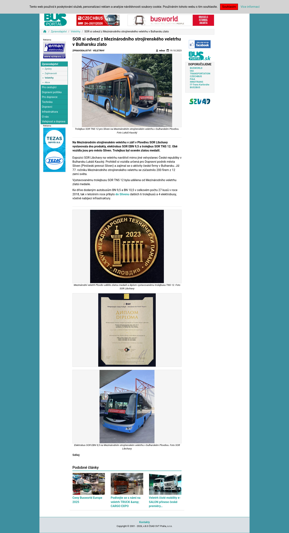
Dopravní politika (52, 92)
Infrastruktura (50, 111)
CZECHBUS (196, 76)
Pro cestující (49, 87)
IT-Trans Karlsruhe (199, 84)
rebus (160, 50)
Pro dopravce (49, 97)
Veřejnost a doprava (53, 121)
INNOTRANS (196, 81)
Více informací (250, 6)
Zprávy (48, 68)
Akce (47, 82)
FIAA (192, 79)
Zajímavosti (51, 73)
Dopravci (47, 106)
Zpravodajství (59, 31)
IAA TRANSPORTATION (200, 72)
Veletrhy (75, 31)
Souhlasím (229, 6)
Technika (47, 102)
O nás (45, 116)
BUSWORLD (196, 68)
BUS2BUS (195, 87)
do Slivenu (122, 194)
